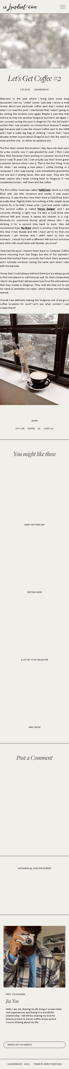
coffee (31, 428)
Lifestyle (48, 428)
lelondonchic (14, 1064)
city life (20, 428)
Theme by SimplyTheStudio (47, 1064)
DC (39, 428)
